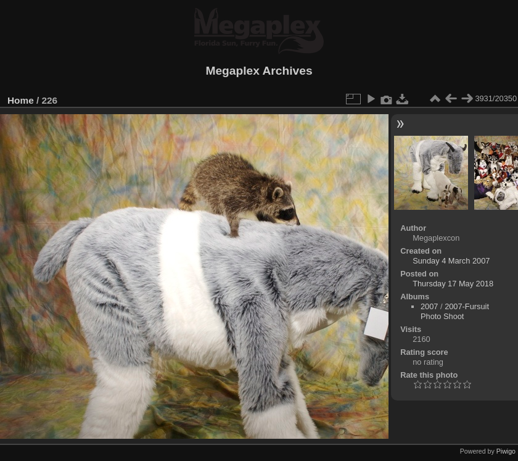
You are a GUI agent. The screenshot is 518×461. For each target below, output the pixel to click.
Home (20, 100)
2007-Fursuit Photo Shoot (455, 311)
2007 (429, 306)
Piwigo (506, 451)
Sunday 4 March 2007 (451, 260)
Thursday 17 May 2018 (453, 283)
